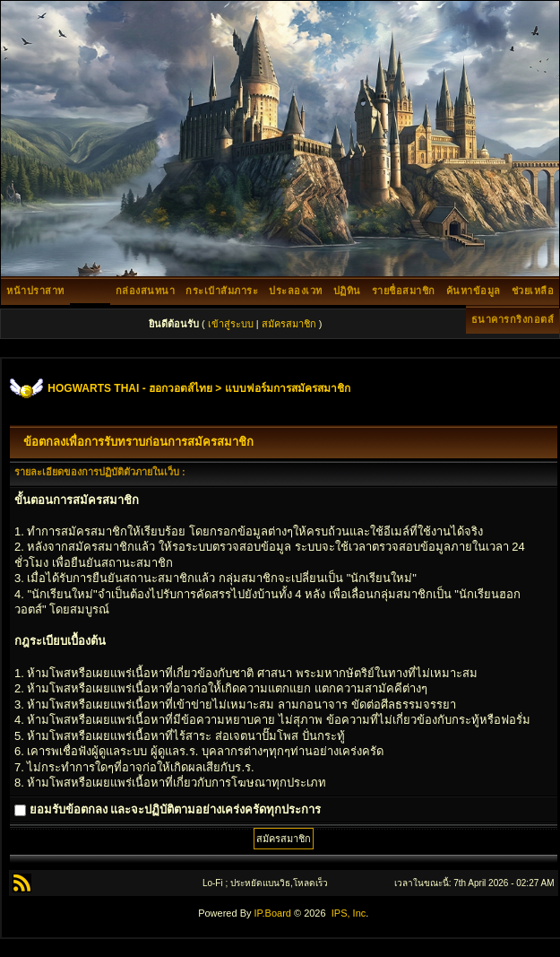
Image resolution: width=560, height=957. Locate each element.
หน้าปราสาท (35, 290)
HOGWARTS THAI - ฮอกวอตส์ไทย (129, 388)
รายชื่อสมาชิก (403, 290)
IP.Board (272, 913)
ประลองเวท (296, 290)
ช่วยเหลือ (533, 290)
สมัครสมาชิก (289, 323)
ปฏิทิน (347, 290)
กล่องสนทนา (146, 290)
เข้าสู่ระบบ (231, 323)
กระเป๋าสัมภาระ (221, 290)
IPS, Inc (349, 913)
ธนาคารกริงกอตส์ (513, 319)
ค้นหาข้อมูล (473, 290)
